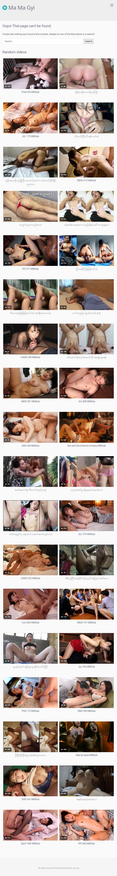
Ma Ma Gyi (18, 7)
